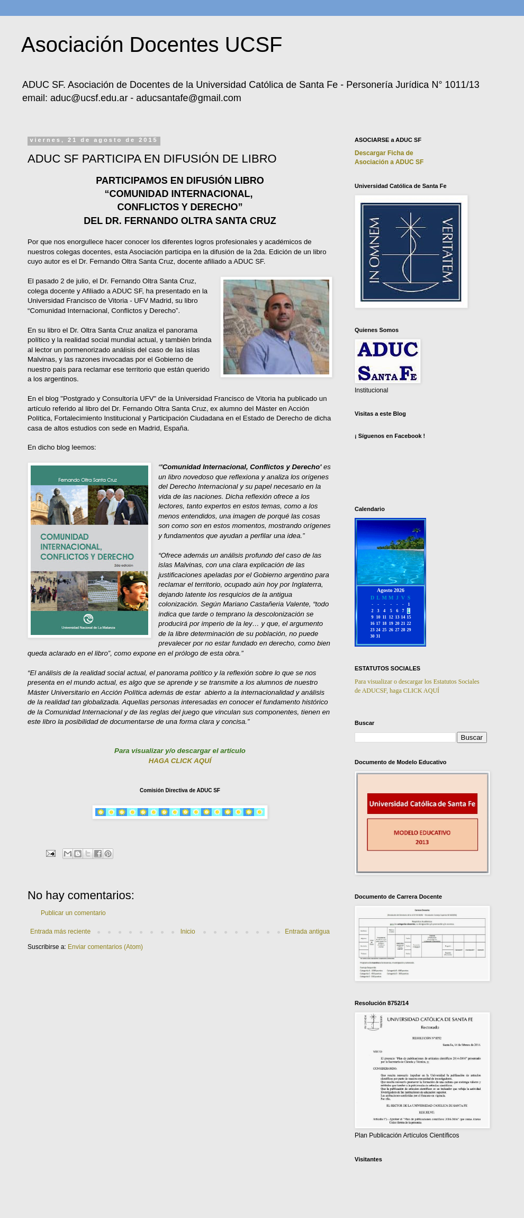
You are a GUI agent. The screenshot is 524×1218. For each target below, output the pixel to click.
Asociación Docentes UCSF (152, 44)
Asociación (389, 162)
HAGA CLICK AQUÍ (180, 761)
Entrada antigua (307, 931)
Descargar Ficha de (384, 153)
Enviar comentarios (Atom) (105, 947)
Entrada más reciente (60, 931)
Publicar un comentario (73, 913)
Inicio (187, 931)
